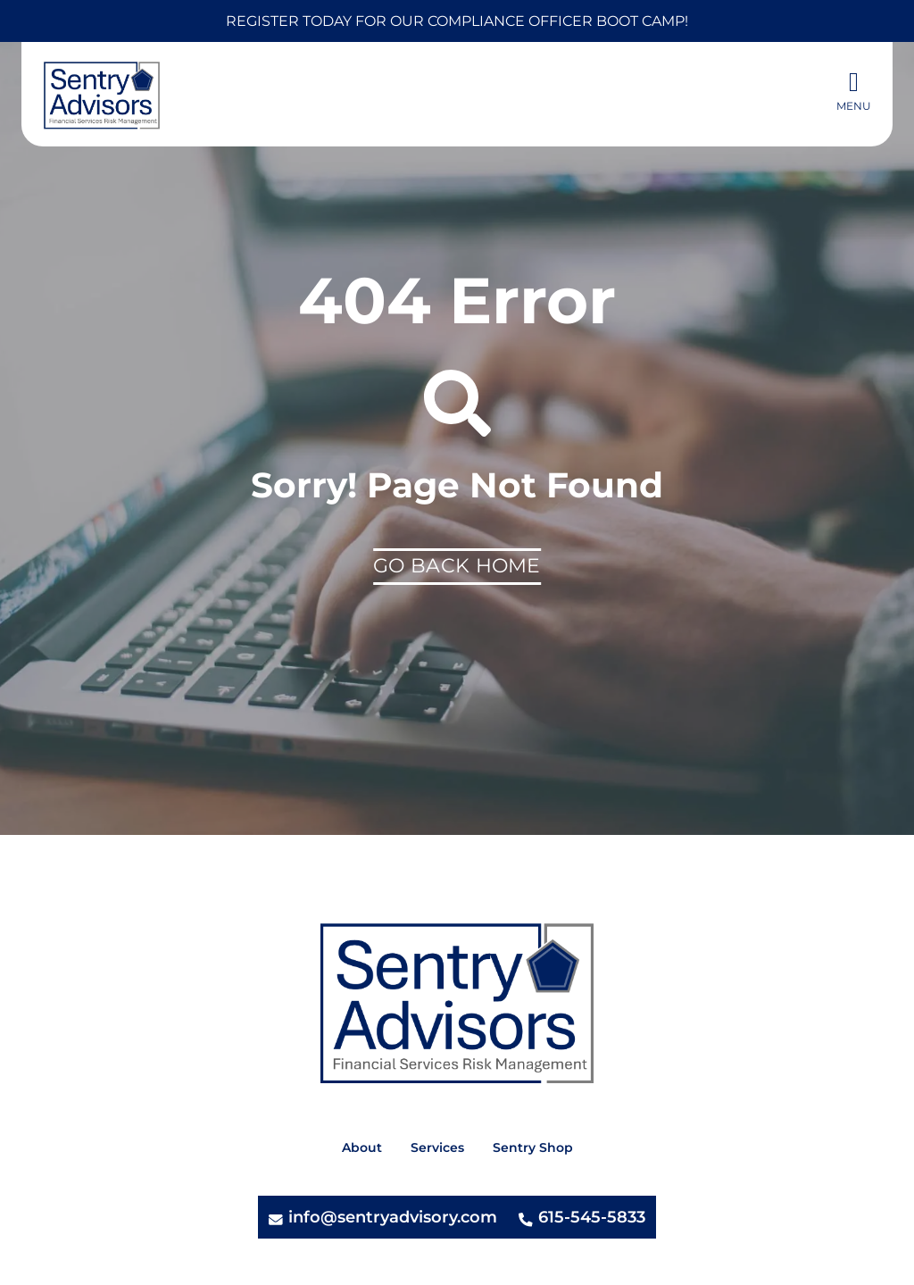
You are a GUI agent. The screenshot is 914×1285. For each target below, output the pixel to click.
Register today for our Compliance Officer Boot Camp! (457, 21)
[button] (853, 93)
